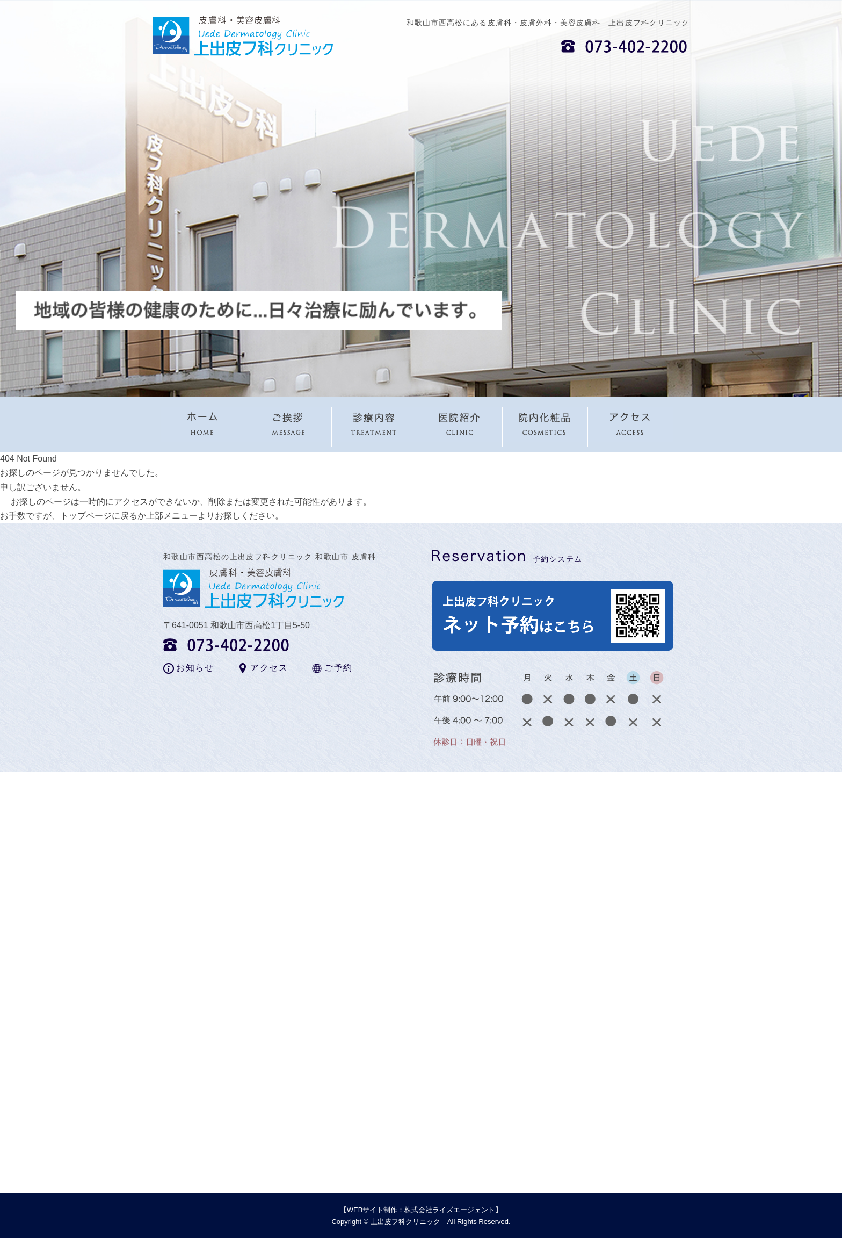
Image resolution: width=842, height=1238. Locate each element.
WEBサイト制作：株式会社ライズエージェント (421, 1210)
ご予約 (338, 667)
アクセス (269, 667)
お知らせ (195, 667)
